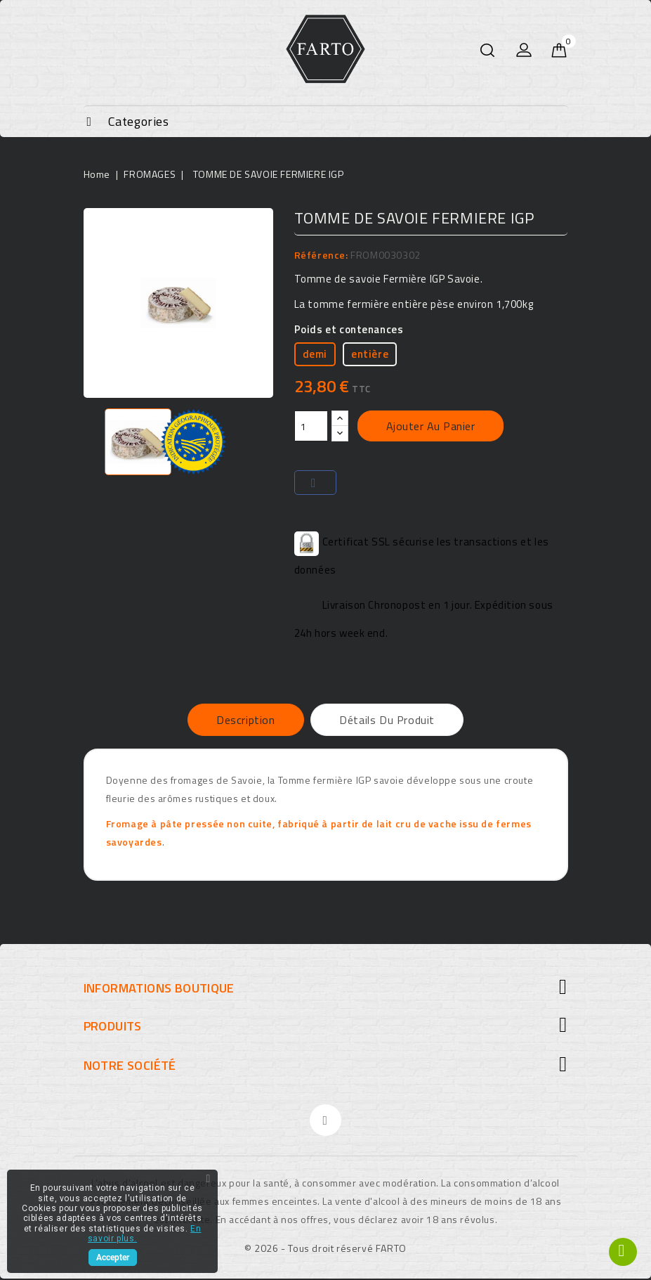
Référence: (321, 254)
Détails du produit (387, 720)
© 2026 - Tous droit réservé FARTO (325, 1249)
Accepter (112, 1257)
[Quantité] (311, 425)
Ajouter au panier (430, 426)
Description (245, 720)
